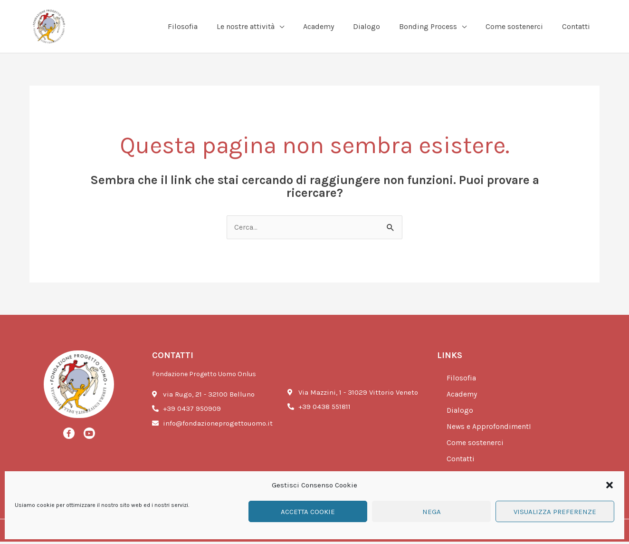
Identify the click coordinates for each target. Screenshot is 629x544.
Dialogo (461, 413)
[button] (609, 485)
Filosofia (462, 381)
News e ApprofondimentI (492, 429)
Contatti (462, 461)
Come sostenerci (477, 445)
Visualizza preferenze (555, 511)
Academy (464, 397)
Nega (431, 511)
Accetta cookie (308, 511)
